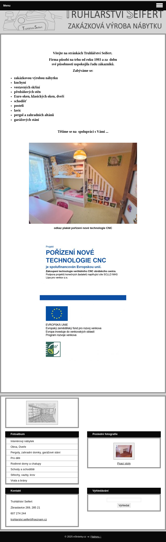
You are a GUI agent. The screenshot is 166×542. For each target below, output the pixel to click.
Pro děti (15, 458)
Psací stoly (124, 463)
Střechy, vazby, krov (23, 474)
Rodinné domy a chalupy (26, 463)
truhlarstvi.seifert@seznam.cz (29, 519)
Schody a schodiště (23, 469)
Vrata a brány (19, 480)
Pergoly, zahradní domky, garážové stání (36, 452)
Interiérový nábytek (22, 441)
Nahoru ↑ (96, 536)
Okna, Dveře (18, 446)
